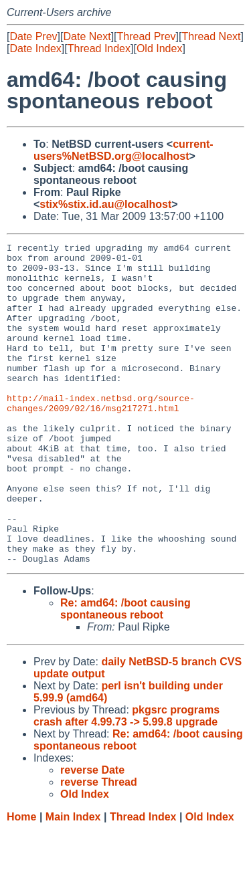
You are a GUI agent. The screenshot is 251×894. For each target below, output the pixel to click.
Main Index (73, 881)
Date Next (86, 36)
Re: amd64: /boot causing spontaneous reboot (125, 673)
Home (21, 881)
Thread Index (99, 48)
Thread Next (210, 36)
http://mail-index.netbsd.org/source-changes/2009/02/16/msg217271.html (101, 436)
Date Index (35, 48)
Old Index (159, 48)
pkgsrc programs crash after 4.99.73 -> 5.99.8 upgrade (126, 780)
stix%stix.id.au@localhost (105, 204)
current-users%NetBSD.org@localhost (123, 150)
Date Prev (33, 36)
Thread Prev (146, 36)
